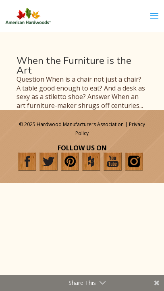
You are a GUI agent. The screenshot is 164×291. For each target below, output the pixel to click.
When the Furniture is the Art (74, 65)
